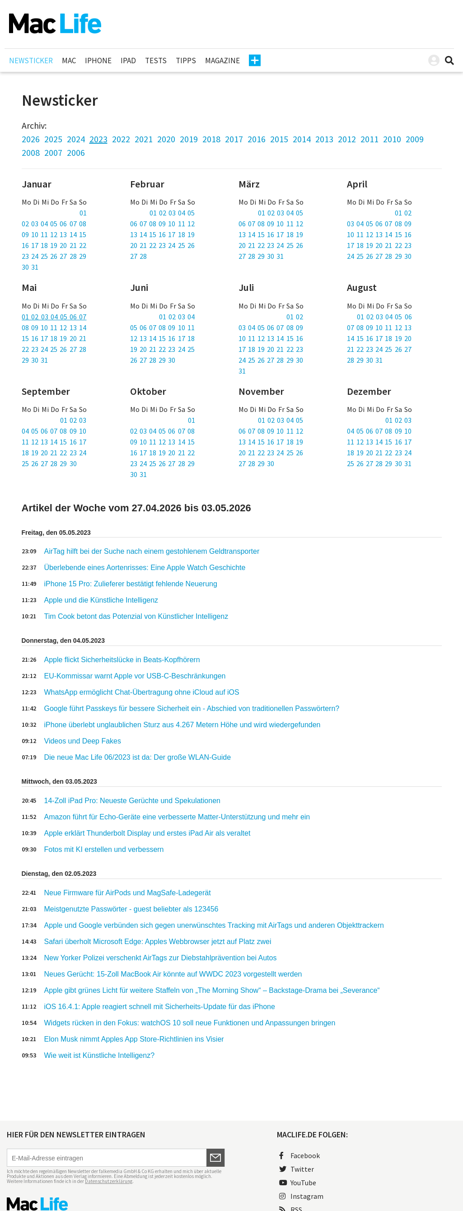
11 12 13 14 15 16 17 (54, 441)
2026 (31, 139)
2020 (166, 139)
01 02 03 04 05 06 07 (54, 316)
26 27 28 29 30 (153, 360)
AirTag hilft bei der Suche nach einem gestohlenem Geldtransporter (152, 551)
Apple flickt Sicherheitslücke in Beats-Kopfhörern (122, 660)
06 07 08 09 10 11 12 (162, 223)
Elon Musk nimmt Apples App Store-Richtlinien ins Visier (134, 1039)
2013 (324, 139)
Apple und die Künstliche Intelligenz (101, 600)
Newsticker (31, 60)
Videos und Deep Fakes (82, 741)
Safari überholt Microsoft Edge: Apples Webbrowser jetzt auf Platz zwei (157, 941)
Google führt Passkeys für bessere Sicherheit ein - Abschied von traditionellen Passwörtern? (192, 708)
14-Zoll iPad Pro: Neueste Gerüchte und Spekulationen (132, 800)
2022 (121, 139)
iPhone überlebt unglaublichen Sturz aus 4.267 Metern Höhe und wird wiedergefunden (182, 725)
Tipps (186, 60)
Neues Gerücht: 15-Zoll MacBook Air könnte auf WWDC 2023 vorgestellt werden (173, 974)
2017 (234, 139)
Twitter (296, 1169)
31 (242, 370)
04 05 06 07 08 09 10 (54, 430)
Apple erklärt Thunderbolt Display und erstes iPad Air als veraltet (147, 833)
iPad (128, 60)
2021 (144, 139)
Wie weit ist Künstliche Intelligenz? (99, 1055)
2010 (392, 139)
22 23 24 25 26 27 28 (54, 349)
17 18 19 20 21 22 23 (379, 245)
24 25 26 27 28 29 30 (379, 256)
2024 (76, 139)
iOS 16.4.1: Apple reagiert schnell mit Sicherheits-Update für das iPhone (159, 1006)
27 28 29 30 (257, 463)
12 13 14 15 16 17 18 (162, 338)
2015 (279, 139)
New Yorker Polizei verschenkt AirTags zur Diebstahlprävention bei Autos (160, 958)
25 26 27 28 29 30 (49, 463)
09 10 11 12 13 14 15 (54, 234)
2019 (189, 139)
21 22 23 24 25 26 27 (379, 349)
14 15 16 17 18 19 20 (379, 338)
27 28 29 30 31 (261, 256)
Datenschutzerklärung (108, 1181)
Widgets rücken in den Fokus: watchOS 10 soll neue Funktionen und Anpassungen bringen (190, 1023)
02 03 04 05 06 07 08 (54, 223)
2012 (347, 139)
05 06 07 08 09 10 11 (162, 327)
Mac (69, 60)
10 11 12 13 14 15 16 (379, 234)
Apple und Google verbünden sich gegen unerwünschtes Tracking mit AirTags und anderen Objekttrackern (214, 925)
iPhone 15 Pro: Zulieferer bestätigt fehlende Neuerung (130, 584)
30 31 (30, 266)
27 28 (138, 256)
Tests (156, 60)
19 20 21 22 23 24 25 (162, 349)
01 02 (403, 212)
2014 (302, 139)
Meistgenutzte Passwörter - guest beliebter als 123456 (131, 909)
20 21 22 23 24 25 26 (162, 245)
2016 (257, 139)
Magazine (222, 60)
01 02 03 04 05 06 (384, 316)
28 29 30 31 (365, 360)
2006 (76, 152)
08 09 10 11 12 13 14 (54, 327)
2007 (53, 152)
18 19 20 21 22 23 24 (54, 452)
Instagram (301, 1196)
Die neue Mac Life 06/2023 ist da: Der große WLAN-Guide (137, 757)
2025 (53, 139)
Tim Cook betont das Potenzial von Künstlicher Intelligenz (136, 616)
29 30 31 (35, 360)
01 (83, 212)
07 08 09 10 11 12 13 (379, 327)
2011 (369, 139)
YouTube (297, 1182)
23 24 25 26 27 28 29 (54, 256)
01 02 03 (73, 420)
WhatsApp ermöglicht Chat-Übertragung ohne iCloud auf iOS (141, 692)
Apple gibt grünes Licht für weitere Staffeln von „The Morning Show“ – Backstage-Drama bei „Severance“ (212, 990)
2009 (415, 139)
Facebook (299, 1155)
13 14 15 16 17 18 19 (162, 234)
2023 (98, 139)
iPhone (98, 60)
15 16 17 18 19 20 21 (54, 338)
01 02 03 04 (177, 316)
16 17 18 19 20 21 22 (54, 245)
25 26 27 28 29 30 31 (379, 463)
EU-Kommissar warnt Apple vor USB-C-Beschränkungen (135, 676)
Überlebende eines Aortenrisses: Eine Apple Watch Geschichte (145, 567)
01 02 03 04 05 (172, 212)
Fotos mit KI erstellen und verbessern (104, 849)
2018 (211, 139)
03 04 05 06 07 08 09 (379, 223)
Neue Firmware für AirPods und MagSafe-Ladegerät (127, 893)
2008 (31, 152)
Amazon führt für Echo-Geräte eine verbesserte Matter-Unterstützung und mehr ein (177, 817)
